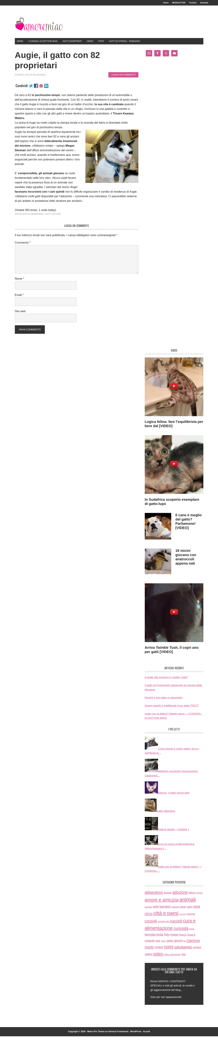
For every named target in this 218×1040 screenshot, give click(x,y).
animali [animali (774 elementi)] (187, 903)
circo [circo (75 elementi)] (149, 917)
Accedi (146, 1035)
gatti (48, 217)
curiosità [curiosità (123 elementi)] (180, 932)
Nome (19, 282)
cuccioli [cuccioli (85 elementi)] (176, 925)
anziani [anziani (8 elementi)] (148, 910)
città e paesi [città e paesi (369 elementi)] (165, 917)
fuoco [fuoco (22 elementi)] (183, 938)
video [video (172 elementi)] (158, 957)
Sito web (20, 314)
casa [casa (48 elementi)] (196, 910)
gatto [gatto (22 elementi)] (170, 944)
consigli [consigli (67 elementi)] (151, 925)
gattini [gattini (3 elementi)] (163, 945)
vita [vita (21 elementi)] (183, 958)
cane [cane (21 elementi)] (183, 910)
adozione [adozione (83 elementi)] (180, 896)
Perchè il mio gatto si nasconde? (164, 701)
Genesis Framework (118, 1035)
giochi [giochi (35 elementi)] (178, 944)
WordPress (135, 1035)
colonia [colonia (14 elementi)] (190, 917)
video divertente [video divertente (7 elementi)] (172, 958)
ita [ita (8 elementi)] (184, 944)
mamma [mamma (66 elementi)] (193, 944)
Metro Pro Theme (95, 1035)
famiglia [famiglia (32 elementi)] (150, 938)
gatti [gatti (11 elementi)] (157, 944)
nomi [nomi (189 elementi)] (169, 950)
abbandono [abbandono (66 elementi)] (154, 896)
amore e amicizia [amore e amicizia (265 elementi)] (162, 903)
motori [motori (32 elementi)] (158, 951)
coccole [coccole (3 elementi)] (182, 918)
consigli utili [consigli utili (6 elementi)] (163, 925)
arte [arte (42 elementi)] (156, 910)
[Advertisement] (174, 207)
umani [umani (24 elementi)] (197, 951)
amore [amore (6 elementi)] (199, 896)
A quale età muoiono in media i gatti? (166, 680)
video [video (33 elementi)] (149, 958)
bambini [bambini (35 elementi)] (165, 910)
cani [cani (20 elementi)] (189, 910)
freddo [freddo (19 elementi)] (174, 938)
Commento (23, 246)
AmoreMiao (38, 27)
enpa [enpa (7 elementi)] (191, 932)
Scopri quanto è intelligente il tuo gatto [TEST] (172, 709)
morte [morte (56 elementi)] (149, 951)
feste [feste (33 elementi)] (159, 938)
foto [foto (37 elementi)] (167, 938)
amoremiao (37, 217)
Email (19, 298)
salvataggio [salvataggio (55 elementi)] (183, 951)
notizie (56, 217)
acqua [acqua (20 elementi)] (168, 896)
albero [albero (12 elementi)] (192, 896)
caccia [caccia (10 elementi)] (175, 910)
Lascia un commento (123, 78)
